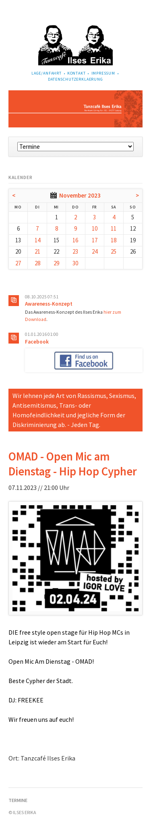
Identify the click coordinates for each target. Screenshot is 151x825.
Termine (17, 800)
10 (94, 228)
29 (56, 263)
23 (75, 251)
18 (113, 240)
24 (94, 251)
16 (75, 240)
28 (37, 263)
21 (37, 251)
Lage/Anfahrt (46, 73)
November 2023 (80, 195)
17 (94, 240)
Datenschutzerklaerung (75, 79)
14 (37, 240)
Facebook (37, 341)
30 (75, 263)
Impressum (103, 73)
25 (113, 251)
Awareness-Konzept (48, 303)
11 (113, 228)
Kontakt (76, 73)
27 (18, 263)
